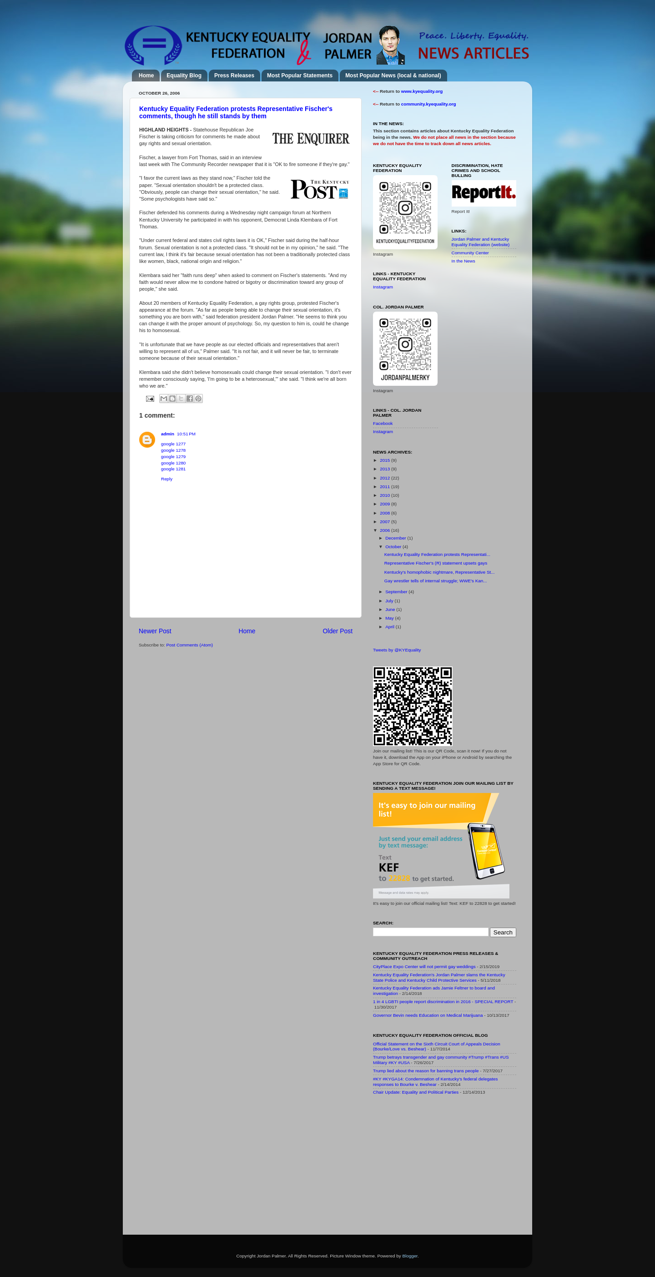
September (396, 591)
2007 (385, 521)
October (394, 546)
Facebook (383, 423)
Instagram (383, 286)
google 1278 (173, 450)
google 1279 (173, 456)
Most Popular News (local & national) (393, 75)
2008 (385, 512)
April (390, 626)
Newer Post (155, 631)
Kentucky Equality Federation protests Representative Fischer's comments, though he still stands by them (236, 112)
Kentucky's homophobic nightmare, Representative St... (439, 572)
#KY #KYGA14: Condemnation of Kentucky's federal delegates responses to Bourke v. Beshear (435, 1081)
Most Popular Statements (300, 75)
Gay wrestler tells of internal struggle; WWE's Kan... (435, 580)
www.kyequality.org (422, 91)
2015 (385, 460)
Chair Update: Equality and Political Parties (415, 1092)
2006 (385, 530)
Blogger (410, 1255)
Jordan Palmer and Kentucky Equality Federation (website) (481, 242)
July (389, 600)
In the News (463, 260)
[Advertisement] (441, 1167)
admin (167, 433)
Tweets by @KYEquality (397, 649)
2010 (385, 495)
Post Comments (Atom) (189, 644)
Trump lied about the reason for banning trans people (426, 1070)
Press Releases (234, 75)
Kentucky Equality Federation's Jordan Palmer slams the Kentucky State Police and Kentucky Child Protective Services (439, 977)
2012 (385, 477)
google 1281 (173, 468)
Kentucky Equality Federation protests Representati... (437, 554)
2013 (385, 468)
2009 (385, 503)
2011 (385, 486)
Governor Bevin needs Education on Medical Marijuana (428, 1015)
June (390, 609)
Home (146, 75)
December (396, 537)
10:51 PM (186, 433)
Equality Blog (184, 75)
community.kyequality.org (428, 103)
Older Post (338, 631)
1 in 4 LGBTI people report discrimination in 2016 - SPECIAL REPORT (443, 1001)
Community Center (470, 252)
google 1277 (173, 443)
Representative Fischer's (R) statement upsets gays (435, 562)
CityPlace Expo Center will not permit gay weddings (424, 966)
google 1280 (173, 462)
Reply (166, 478)
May (390, 618)
